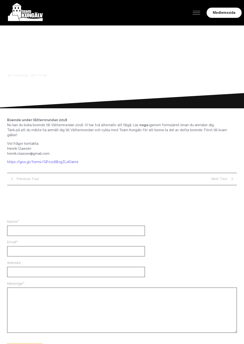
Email (12, 242)
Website (14, 262)
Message (16, 283)
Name (13, 221)
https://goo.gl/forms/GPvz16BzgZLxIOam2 (42, 162)
